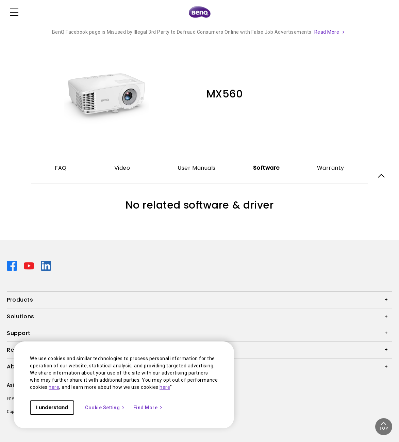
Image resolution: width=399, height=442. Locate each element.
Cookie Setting (105, 407)
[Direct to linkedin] (46, 265)
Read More (326, 32)
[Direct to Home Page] (200, 12)
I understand (52, 407)
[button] (383, 426)
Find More (148, 407)
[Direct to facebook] (12, 265)
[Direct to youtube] (29, 265)
